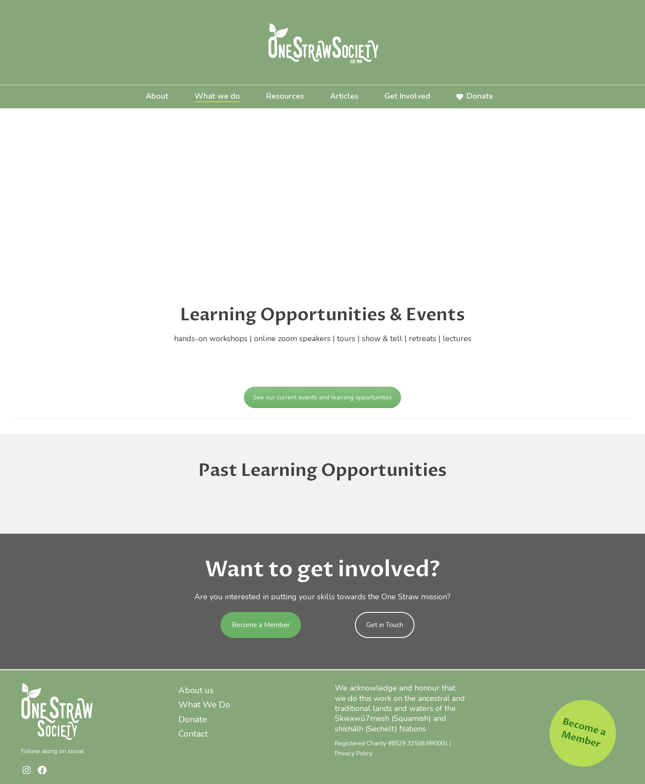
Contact (193, 734)
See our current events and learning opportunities (322, 397)
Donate (474, 96)
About (157, 96)
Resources (285, 96)
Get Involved (407, 96)
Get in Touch (384, 625)
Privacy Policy (353, 753)
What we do (217, 96)
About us (196, 690)
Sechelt (381, 729)
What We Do (204, 705)
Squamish (411, 718)
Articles (344, 96)
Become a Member (261, 625)
